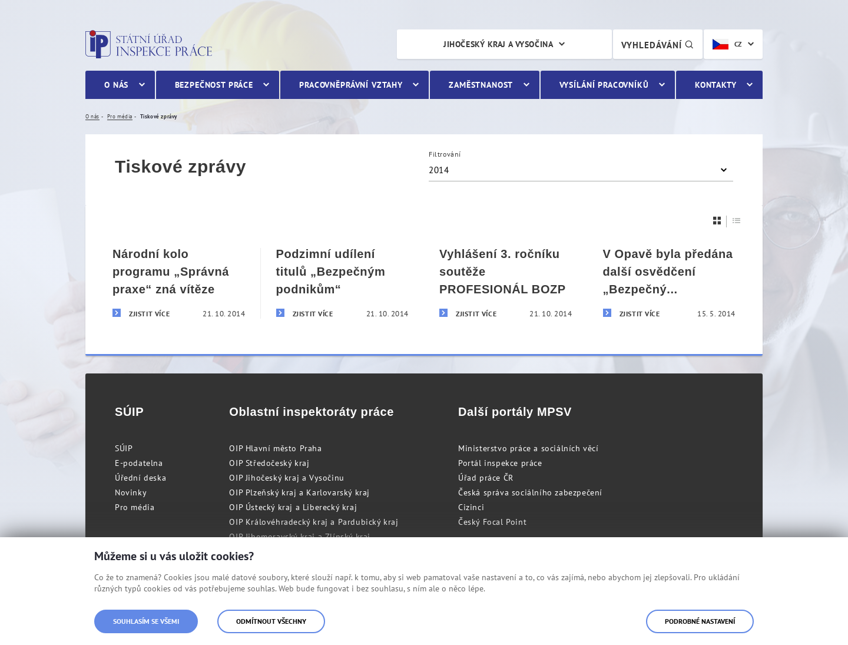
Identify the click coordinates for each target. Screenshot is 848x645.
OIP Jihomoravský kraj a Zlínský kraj (299, 536)
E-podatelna (139, 463)
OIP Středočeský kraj (269, 463)
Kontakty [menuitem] (716, 85)
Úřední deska (140, 477)
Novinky (131, 492)
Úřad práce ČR (486, 477)
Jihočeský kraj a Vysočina (498, 44)
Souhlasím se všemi (146, 621)
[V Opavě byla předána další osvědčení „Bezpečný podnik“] (669, 283)
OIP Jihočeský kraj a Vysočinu (286, 477)
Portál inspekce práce (500, 463)
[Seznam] (737, 220)
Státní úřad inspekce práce (148, 44)
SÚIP (123, 448)
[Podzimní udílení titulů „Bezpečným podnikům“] (343, 283)
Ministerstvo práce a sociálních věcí (528, 448)
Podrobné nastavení (700, 621)
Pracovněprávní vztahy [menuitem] (351, 85)
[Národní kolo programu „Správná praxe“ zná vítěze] (179, 283)
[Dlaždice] (717, 220)
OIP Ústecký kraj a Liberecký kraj (293, 507)
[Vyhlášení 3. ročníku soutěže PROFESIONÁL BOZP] (506, 283)
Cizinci (471, 507)
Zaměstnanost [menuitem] (481, 85)
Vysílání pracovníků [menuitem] (604, 85)
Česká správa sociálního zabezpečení (530, 492)
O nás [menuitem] (116, 85)
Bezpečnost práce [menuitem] (214, 85)
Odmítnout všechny (271, 621)
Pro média (134, 507)
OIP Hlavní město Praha (275, 448)
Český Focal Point (492, 522)
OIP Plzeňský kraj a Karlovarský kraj (299, 492)
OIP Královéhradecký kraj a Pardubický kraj (313, 522)
